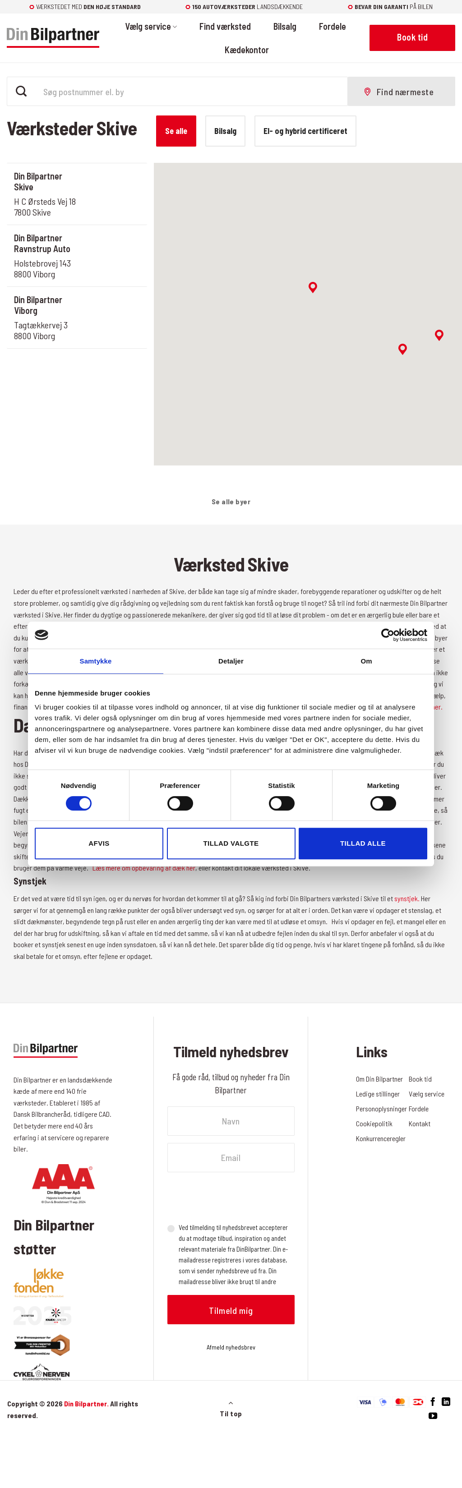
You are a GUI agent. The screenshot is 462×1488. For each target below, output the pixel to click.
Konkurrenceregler (381, 1138)
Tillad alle (363, 843)
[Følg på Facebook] (433, 1402)
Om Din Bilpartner (379, 1078)
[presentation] (236, 1197)
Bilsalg (284, 26)
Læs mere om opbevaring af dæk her (143, 867)
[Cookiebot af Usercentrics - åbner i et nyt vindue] (387, 635)
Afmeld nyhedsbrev (231, 1347)
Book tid (420, 1078)
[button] (313, 287)
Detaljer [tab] (231, 661)
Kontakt (419, 1123)
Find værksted (225, 26)
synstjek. (406, 898)
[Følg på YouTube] (433, 1416)
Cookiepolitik (374, 1123)
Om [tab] (366, 661)
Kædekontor (247, 49)
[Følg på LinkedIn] (446, 1402)
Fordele (332, 26)
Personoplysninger (382, 1108)
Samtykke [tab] (96, 661)
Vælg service (151, 26)
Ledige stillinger (378, 1093)
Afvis (98, 843)
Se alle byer (231, 501)
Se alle (176, 131)
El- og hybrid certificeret (305, 131)
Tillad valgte (231, 843)
